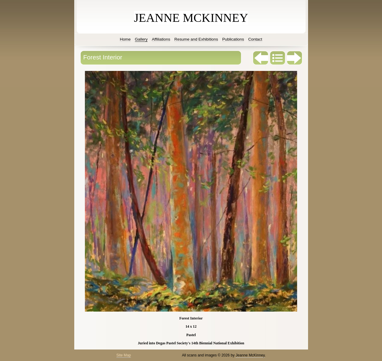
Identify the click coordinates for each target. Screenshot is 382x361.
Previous (261, 58)
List (278, 58)
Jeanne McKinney (250, 355)
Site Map (123, 355)
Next (294, 58)
